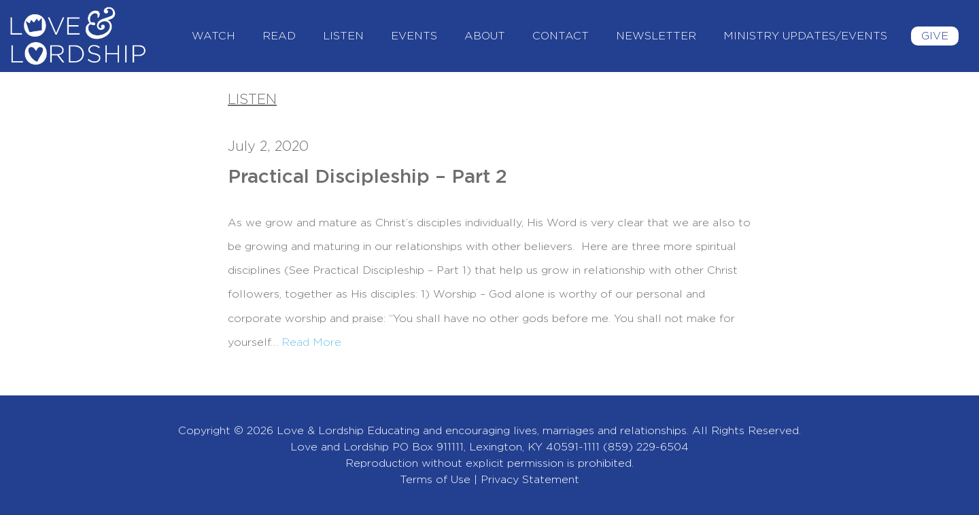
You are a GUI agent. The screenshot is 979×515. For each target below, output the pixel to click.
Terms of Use (435, 479)
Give (934, 36)
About (484, 36)
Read (279, 36)
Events (414, 36)
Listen (343, 36)
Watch (213, 36)
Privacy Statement (530, 479)
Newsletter (656, 36)
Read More (311, 342)
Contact (560, 36)
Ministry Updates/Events (805, 36)
